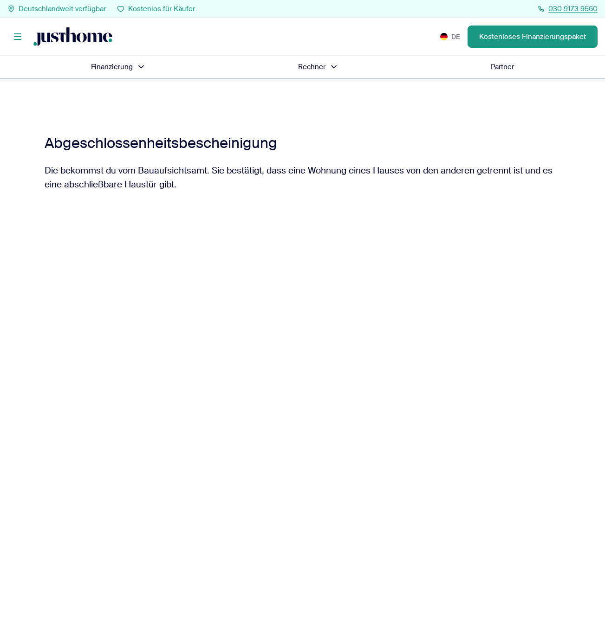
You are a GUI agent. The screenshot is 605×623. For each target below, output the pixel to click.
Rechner (318, 66)
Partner (502, 66)
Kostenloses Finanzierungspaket (532, 36)
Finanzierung (118, 66)
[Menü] (17, 36)
